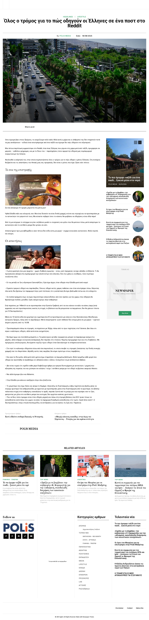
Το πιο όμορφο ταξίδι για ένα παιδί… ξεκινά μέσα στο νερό (124, 179)
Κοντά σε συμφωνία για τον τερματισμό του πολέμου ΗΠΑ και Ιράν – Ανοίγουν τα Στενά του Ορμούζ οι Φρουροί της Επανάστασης (118, 226)
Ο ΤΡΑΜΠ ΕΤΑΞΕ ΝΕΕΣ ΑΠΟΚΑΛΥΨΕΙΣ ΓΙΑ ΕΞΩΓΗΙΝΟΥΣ (118, 256)
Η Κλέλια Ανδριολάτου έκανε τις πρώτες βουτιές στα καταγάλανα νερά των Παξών (117, 241)
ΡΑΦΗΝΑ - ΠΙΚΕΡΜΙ (10, 479)
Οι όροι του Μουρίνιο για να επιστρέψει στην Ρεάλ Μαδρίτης (117, 211)
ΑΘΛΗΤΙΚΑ (81, 479)
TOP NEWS (44, 479)
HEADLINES (68, 17)
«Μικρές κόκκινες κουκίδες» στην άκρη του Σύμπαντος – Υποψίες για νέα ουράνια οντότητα (74, 417)
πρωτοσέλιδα (54, 561)
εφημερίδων (63, 561)
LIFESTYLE (81, 17)
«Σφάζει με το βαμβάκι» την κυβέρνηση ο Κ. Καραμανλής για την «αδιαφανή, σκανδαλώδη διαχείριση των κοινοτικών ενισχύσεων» (118, 196)
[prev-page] (135, 142)
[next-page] (140, 142)
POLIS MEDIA (65, 36)
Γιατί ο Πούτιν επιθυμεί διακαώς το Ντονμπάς (24, 416)
